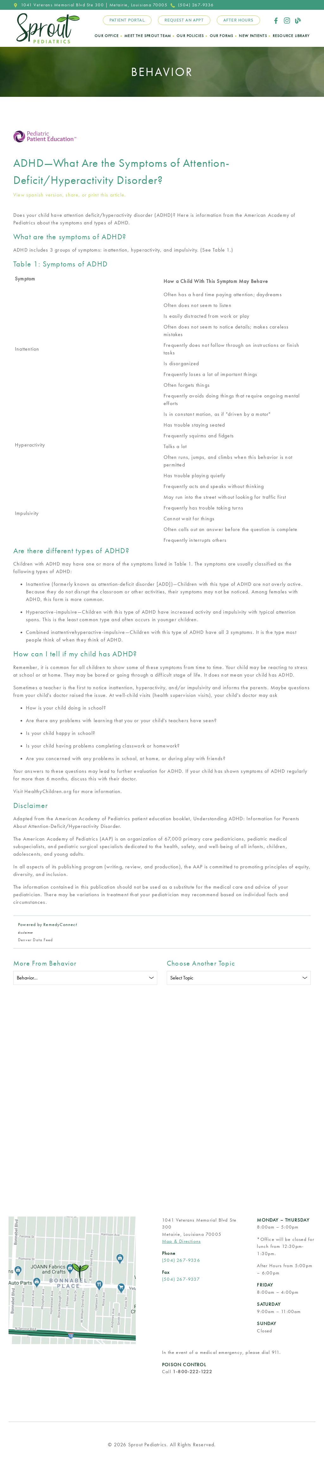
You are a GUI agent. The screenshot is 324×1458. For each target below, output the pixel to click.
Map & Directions (181, 1241)
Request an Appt (184, 20)
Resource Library (291, 35)
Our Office (107, 35)
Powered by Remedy (47, 924)
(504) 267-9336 (192, 5)
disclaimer (25, 933)
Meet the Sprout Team (147, 35)
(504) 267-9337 (181, 1279)
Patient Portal (127, 20)
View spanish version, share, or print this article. (69, 194)
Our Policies (190, 35)
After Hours (238, 20)
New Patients (253, 35)
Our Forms (222, 35)
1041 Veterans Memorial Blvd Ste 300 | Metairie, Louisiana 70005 (90, 5)
